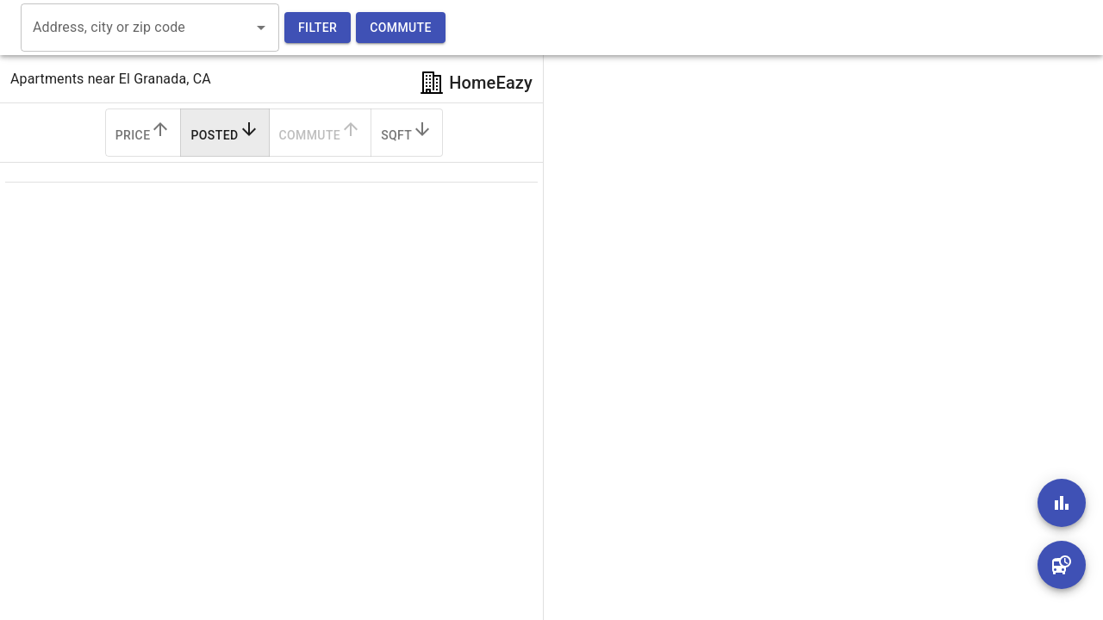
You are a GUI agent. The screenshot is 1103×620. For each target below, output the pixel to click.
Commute (401, 28)
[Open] (261, 28)
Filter (317, 28)
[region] (810, 310)
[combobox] (137, 27)
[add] (1062, 503)
